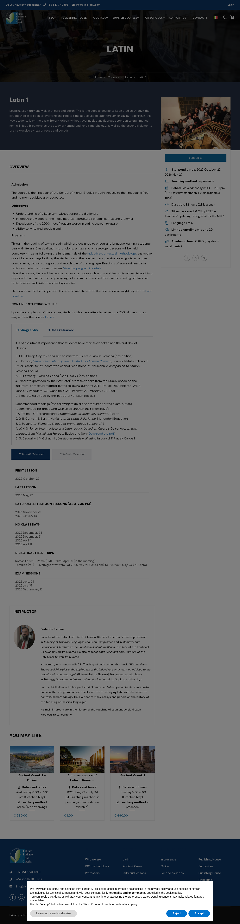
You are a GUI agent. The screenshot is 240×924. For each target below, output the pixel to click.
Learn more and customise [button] (53, 913)
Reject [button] (177, 913)
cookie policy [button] (173, 892)
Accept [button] (199, 913)
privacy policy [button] (159, 888)
